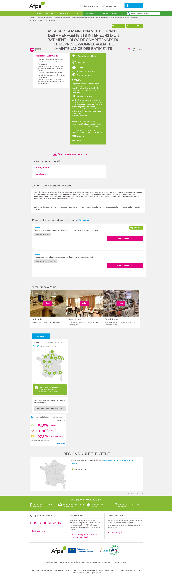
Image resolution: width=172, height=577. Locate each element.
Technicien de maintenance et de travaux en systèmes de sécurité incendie (66, 230)
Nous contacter (87, 562)
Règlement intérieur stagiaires (70, 562)
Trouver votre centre (91, 6)
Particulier (50, 13)
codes (38, 49)
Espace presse (96, 573)
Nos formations (91, 13)
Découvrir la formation (124, 238)
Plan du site (45, 570)
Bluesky (45, 523)
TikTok (54, 523)
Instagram (35, 523)
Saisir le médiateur (39, 531)
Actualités (104, 13)
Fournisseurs (48, 562)
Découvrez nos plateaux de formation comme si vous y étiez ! (84, 536)
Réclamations (98, 562)
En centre (40, 336)
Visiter (47, 303)
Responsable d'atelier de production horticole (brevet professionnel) (63, 257)
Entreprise (78, 13)
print (135, 49)
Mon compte (134, 6)
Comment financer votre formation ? (50, 408)
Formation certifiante (45, 18)
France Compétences (95, 132)
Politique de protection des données (63, 570)
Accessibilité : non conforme (130, 570)
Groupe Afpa (115, 13)
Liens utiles (35, 570)
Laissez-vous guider (117, 532)
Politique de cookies (85, 570)
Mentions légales (83, 573)
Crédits (73, 573)
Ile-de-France (81, 469)
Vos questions (111, 6)
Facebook (31, 523)
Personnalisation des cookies (103, 570)
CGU (116, 570)
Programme (130, 49)
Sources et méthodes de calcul (40, 440)
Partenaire (64, 13)
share (141, 49)
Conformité (107, 562)
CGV (56, 562)
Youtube (50, 523)
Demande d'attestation (120, 562)
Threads (40, 523)
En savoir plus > (60, 443)
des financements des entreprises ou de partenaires (85, 90)
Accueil (33, 18)
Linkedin (59, 523)
